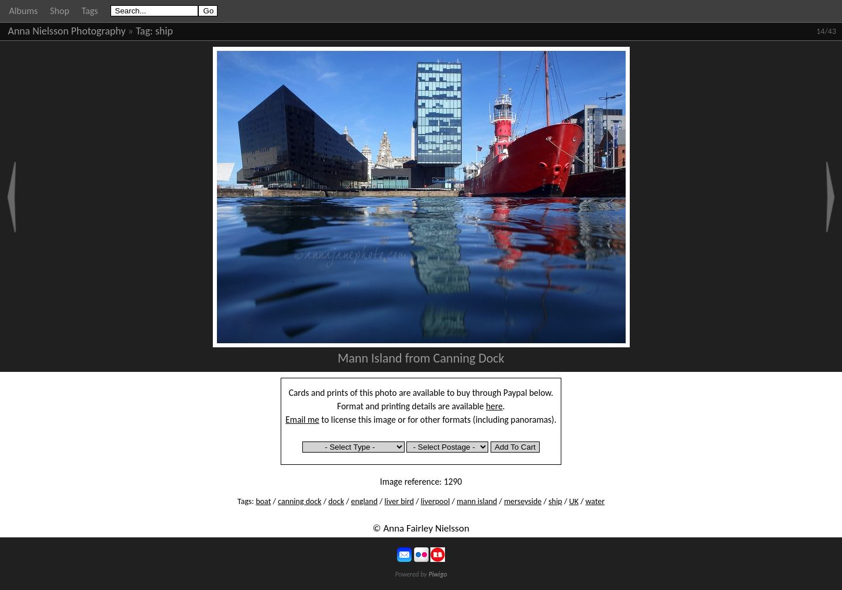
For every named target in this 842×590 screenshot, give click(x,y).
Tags (89, 10)
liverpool (435, 501)
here (494, 406)
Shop (60, 10)
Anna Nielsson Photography (67, 31)
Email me (302, 419)
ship (164, 31)
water (595, 501)
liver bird (399, 501)
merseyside (522, 501)
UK (573, 501)
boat (263, 501)
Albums (23, 10)
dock (336, 501)
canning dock (300, 501)
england (364, 501)
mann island (477, 501)
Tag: (144, 31)
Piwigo (438, 574)
